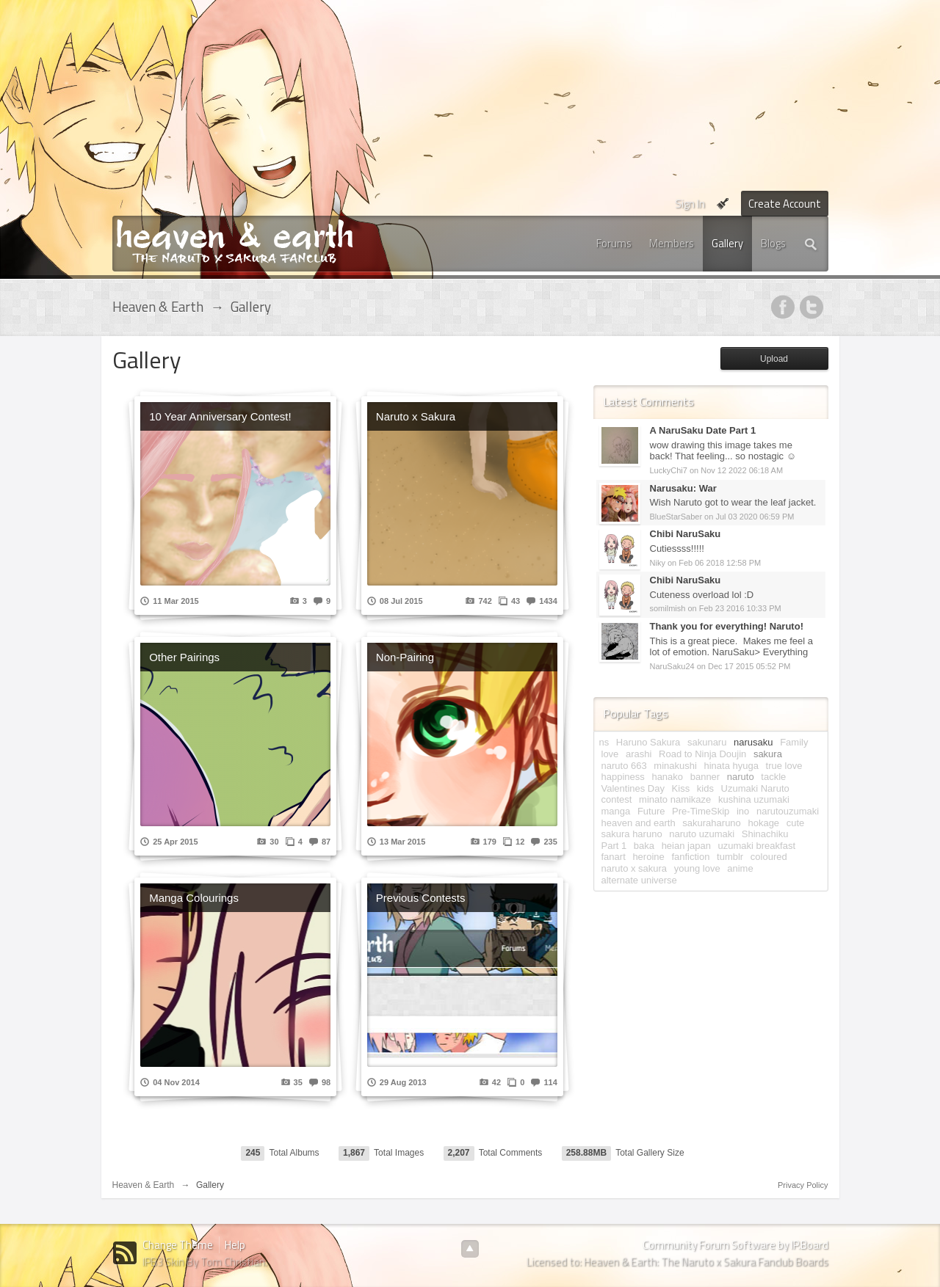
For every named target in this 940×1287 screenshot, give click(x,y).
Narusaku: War (683, 488)
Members (671, 243)
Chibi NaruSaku (685, 533)
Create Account (784, 203)
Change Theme (177, 1244)
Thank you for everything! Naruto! (726, 626)
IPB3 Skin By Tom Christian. (204, 1261)
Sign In (690, 203)
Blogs (773, 243)
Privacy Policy (803, 1185)
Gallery (727, 243)
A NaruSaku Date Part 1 (703, 430)
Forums (614, 243)
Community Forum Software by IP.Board (735, 1244)
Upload (774, 359)
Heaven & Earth (143, 1185)
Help (235, 1244)
